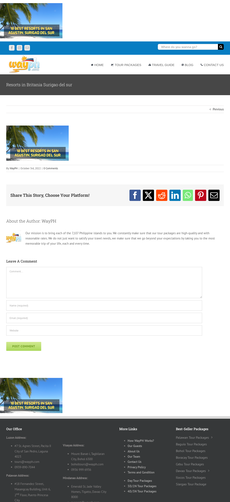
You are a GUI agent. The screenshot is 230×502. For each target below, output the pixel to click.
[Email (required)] (104, 318)
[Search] (221, 47)
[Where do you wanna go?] (188, 47)
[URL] (104, 330)
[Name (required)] (104, 305)
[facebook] (12, 48)
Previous (218, 109)
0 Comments (51, 168)
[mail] (27, 48)
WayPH (14, 168)
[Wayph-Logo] (24, 56)
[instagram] (19, 48)
